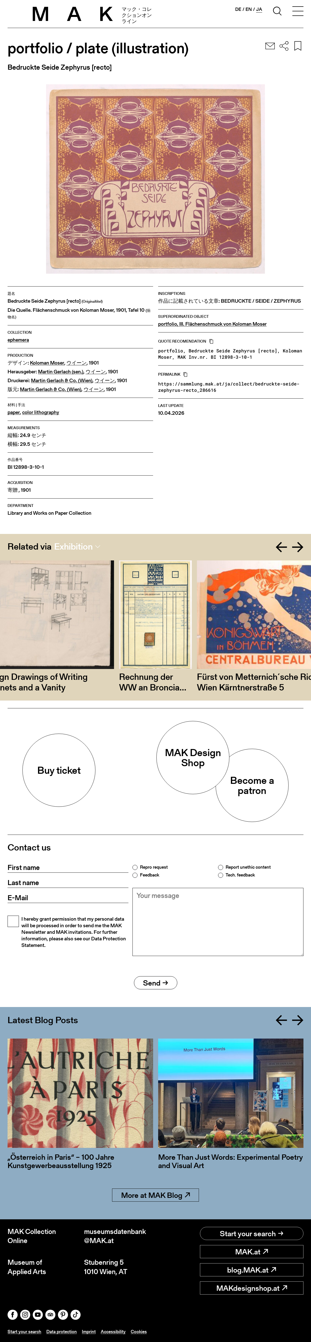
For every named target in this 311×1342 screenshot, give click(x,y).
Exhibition (73, 546)
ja (259, 9)
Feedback (149, 875)
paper (14, 412)
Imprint (89, 1331)
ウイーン (76, 363)
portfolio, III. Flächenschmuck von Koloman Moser (212, 324)
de (238, 9)
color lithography (40, 412)
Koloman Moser (47, 363)
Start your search (251, 1233)
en (249, 9)
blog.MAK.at (251, 1269)
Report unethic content (248, 867)
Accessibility (113, 1331)
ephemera (18, 340)
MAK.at (251, 1251)
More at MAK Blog (155, 1195)
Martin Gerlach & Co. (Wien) (61, 380)
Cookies (139, 1331)
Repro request (154, 867)
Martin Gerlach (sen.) (60, 372)
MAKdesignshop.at (251, 1288)
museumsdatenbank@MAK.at (115, 1236)
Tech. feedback (240, 875)
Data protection (61, 1331)
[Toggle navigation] (297, 11)
